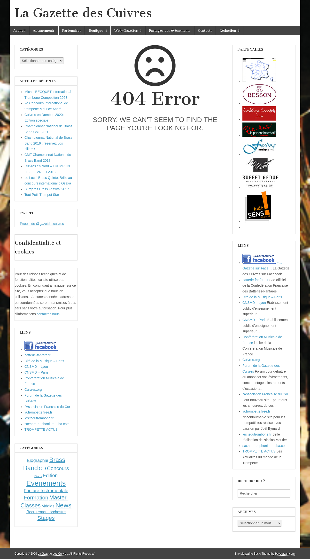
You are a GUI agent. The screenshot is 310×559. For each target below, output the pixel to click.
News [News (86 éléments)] (63, 505)
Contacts (205, 31)
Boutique (96, 31)
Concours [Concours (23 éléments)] (58, 468)
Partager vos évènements (169, 31)
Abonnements (44, 31)
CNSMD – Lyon (36, 366)
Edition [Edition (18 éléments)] (50, 475)
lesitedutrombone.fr (39, 418)
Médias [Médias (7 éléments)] (48, 506)
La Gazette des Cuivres (83, 13)
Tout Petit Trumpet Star (41, 195)
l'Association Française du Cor (47, 407)
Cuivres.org (33, 389)
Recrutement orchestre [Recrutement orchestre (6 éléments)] (46, 512)
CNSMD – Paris (36, 372)
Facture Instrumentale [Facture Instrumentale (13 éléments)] (46, 490)
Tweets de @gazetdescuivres (42, 224)
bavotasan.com (285, 553)
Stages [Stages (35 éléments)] (45, 518)
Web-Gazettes (126, 31)
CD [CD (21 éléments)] (42, 468)
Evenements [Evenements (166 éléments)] (46, 483)
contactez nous (48, 314)
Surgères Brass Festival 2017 (46, 189)
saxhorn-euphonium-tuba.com (47, 424)
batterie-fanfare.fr (37, 355)
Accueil (19, 31)
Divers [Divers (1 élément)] (38, 476)
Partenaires (71, 31)
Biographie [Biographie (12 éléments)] (37, 460)
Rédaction (228, 31)
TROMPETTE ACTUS (41, 429)
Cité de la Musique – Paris (44, 361)
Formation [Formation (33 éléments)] (36, 498)
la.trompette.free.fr (38, 412)
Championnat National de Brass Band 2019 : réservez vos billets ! (48, 143)
